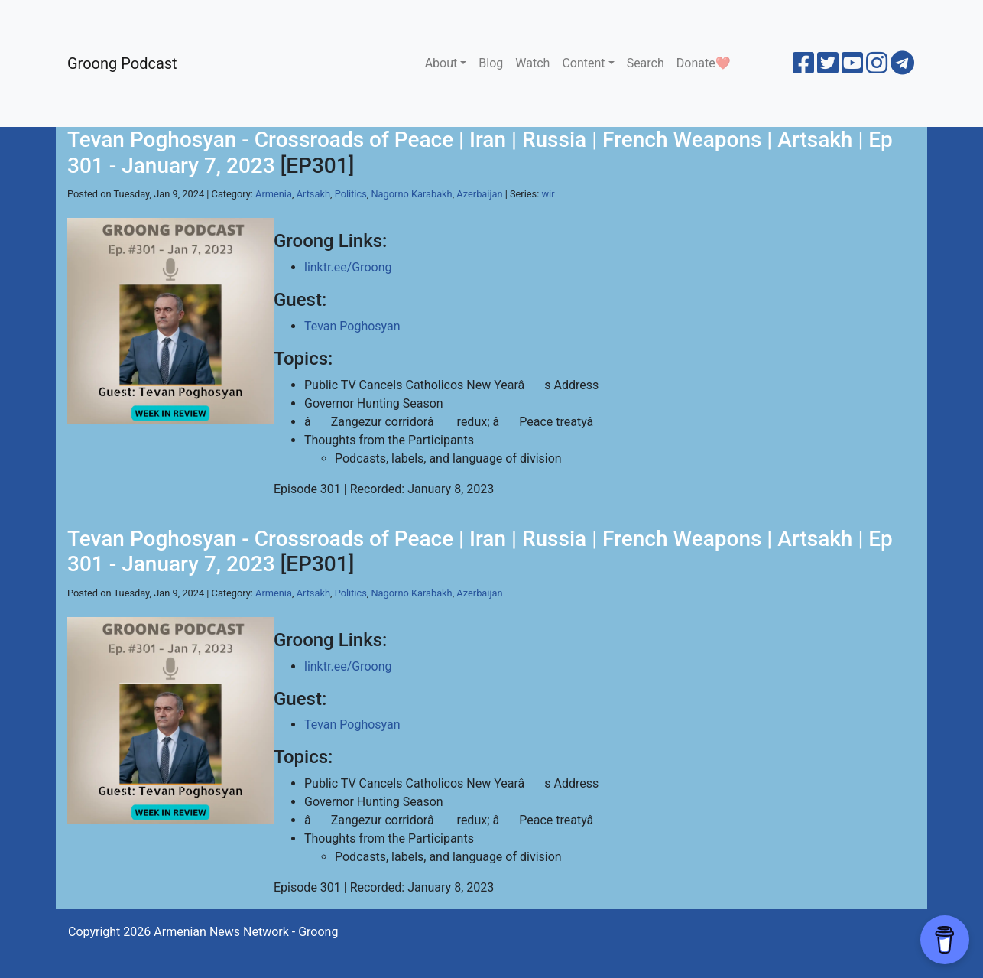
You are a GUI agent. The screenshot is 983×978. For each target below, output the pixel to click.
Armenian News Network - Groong (246, 931)
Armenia (273, 194)
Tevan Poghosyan (352, 326)
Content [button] (583, 63)
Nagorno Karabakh (411, 194)
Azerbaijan (479, 194)
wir (548, 194)
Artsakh (313, 194)
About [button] (441, 63)
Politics (351, 194)
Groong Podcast (122, 63)
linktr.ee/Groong (347, 267)
